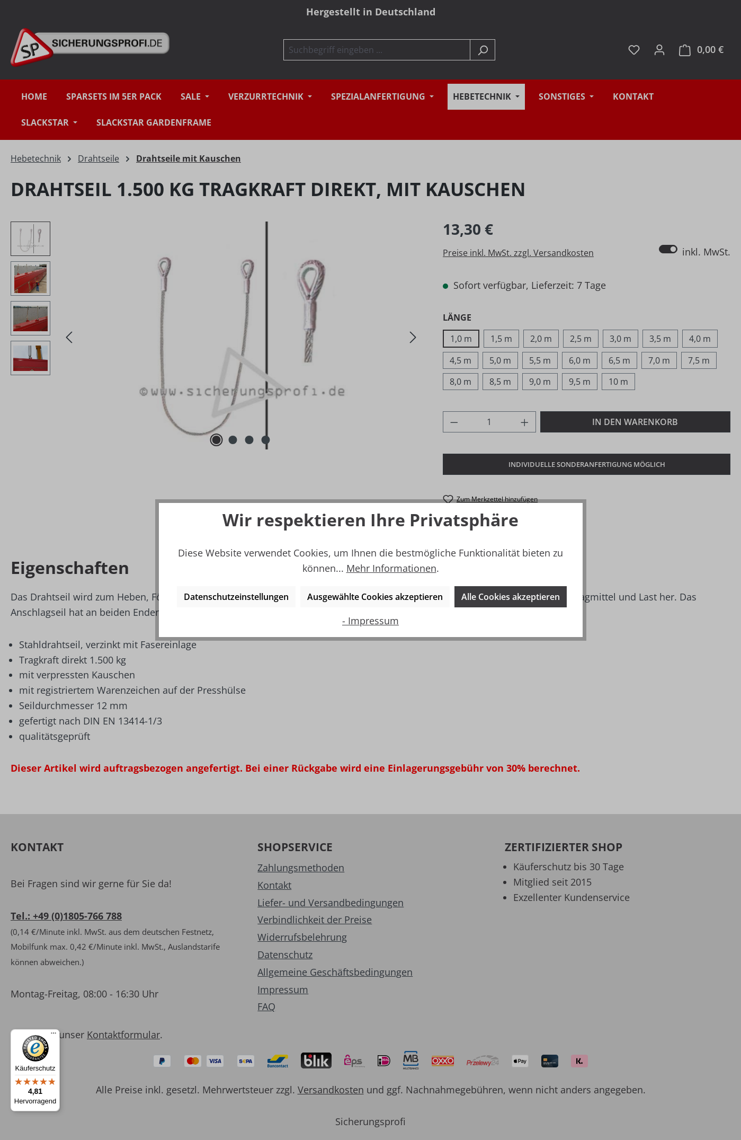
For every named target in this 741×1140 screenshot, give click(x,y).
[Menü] (53, 1035)
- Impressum (370, 620)
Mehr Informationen (391, 568)
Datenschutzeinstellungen (236, 597)
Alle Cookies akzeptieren (510, 597)
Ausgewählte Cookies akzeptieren (375, 597)
